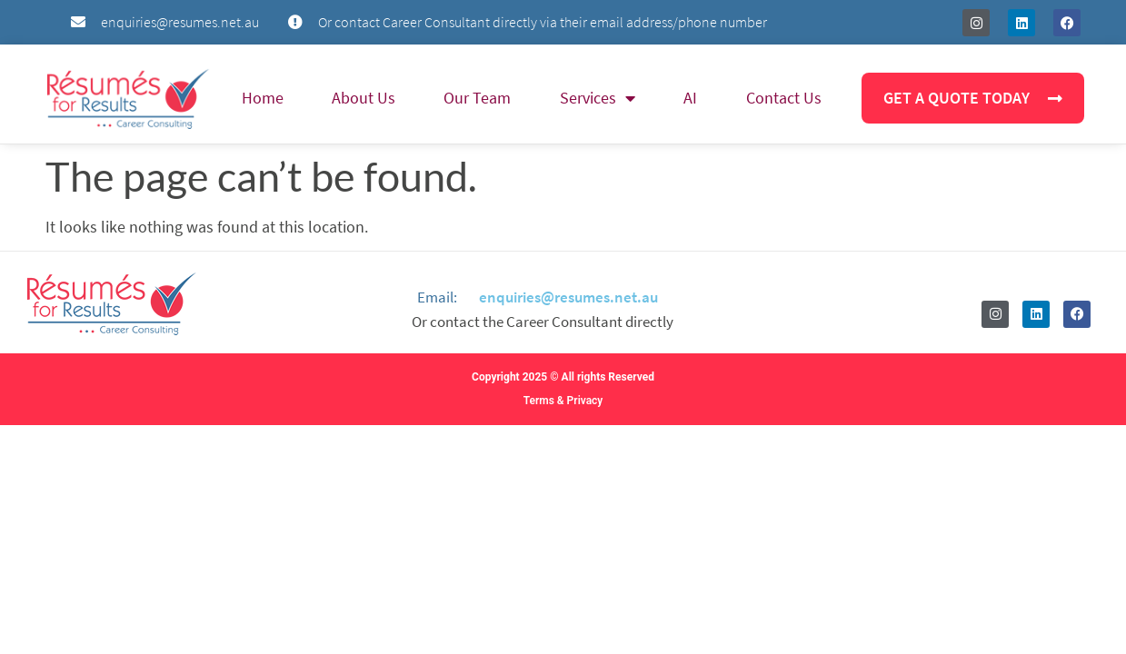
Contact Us (784, 97)
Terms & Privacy (563, 400)
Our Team (477, 97)
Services (597, 98)
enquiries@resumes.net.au (568, 297)
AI (690, 97)
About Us (363, 97)
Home (263, 97)
